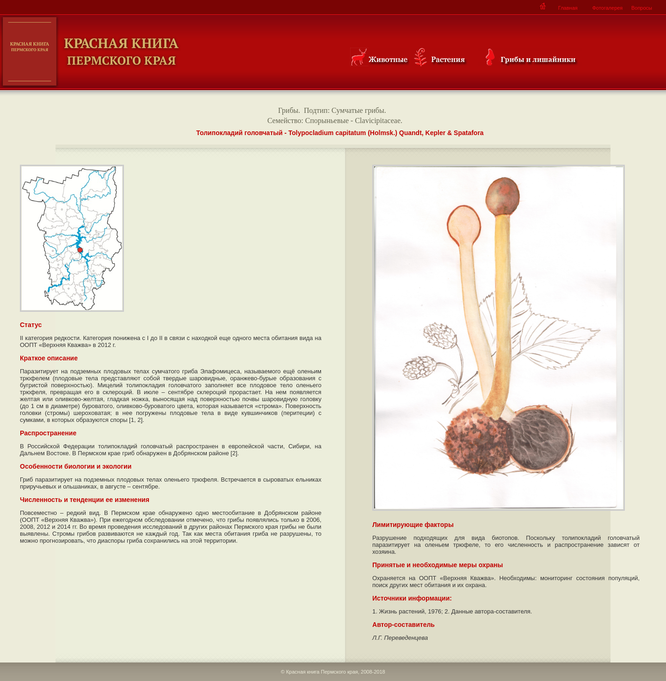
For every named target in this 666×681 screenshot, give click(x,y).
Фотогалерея (607, 8)
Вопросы (641, 8)
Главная (568, 8)
